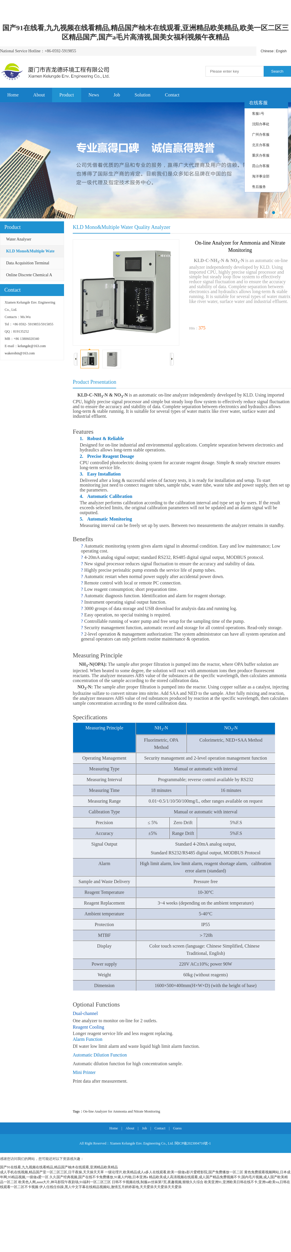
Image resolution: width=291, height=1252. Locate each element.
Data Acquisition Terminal (27, 263)
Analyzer (101, 1111)
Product (66, 94)
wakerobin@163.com (20, 353)
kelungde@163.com (32, 346)
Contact (172, 94)
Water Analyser (18, 239)
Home (13, 94)
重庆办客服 (260, 155)
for (110, 1111)
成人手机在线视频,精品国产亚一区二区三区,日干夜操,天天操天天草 (52, 1172)
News (93, 94)
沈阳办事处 (260, 124)
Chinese (267, 51)
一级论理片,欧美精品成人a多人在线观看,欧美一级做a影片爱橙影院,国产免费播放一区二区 (174, 1172)
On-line (88, 1111)
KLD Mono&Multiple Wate (30, 251)
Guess (177, 1128)
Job (116, 94)
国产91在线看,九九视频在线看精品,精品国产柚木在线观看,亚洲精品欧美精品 (59, 1167)
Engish (281, 51)
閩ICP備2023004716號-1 (193, 1143)
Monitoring (152, 1111)
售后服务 (259, 187)
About (39, 94)
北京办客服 (260, 145)
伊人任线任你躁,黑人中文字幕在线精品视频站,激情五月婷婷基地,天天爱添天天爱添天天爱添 (110, 1187)
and (130, 1111)
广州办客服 (260, 134)
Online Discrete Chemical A (29, 275)
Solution (142, 94)
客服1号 (258, 114)
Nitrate (138, 1111)
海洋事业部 (260, 176)
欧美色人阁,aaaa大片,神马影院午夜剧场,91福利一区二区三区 (64, 1182)
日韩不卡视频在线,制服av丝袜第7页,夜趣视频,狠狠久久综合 (157, 1182)
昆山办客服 (260, 166)
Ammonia (120, 1111)
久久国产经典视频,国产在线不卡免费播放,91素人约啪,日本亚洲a (98, 1177)
